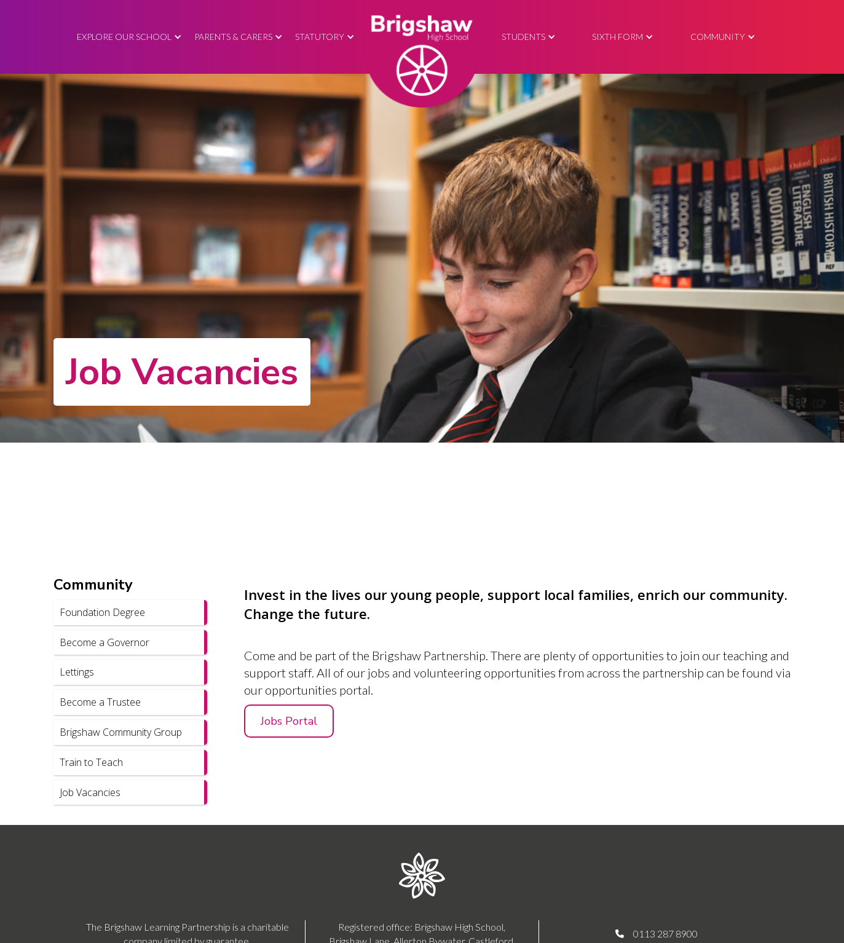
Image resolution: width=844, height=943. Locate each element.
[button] (129, 37)
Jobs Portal (289, 721)
